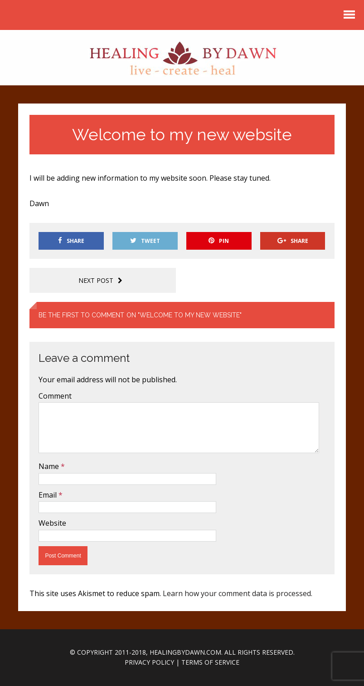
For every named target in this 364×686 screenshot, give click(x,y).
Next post (100, 280)
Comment (55, 396)
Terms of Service (210, 662)
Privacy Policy (149, 662)
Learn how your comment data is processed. (237, 593)
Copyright (95, 652)
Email (48, 495)
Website (52, 523)
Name (50, 466)
